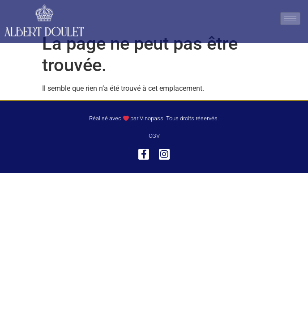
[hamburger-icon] (290, 18)
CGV (154, 149)
